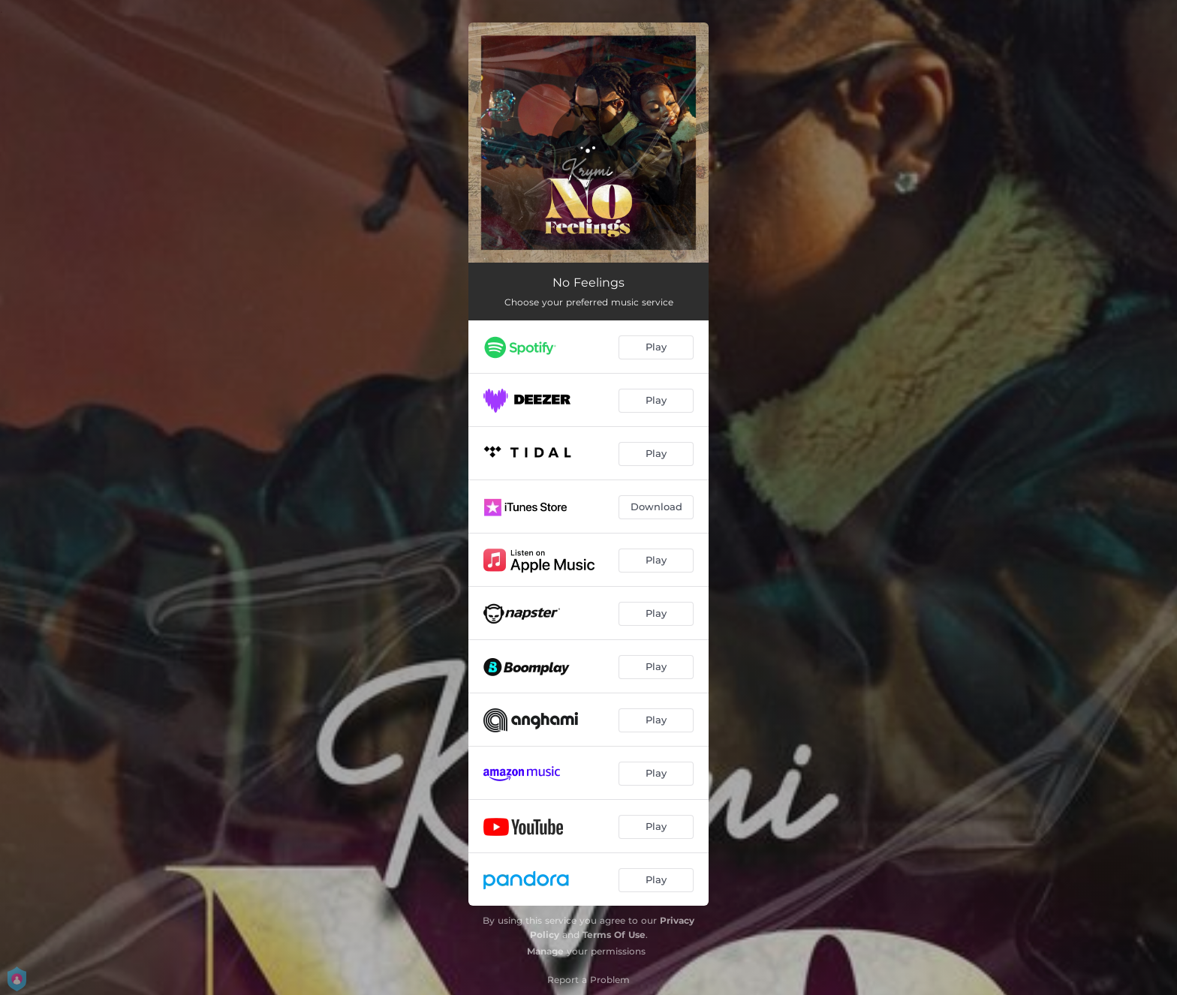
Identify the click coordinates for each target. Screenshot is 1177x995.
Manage (545, 951)
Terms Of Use (614, 934)
